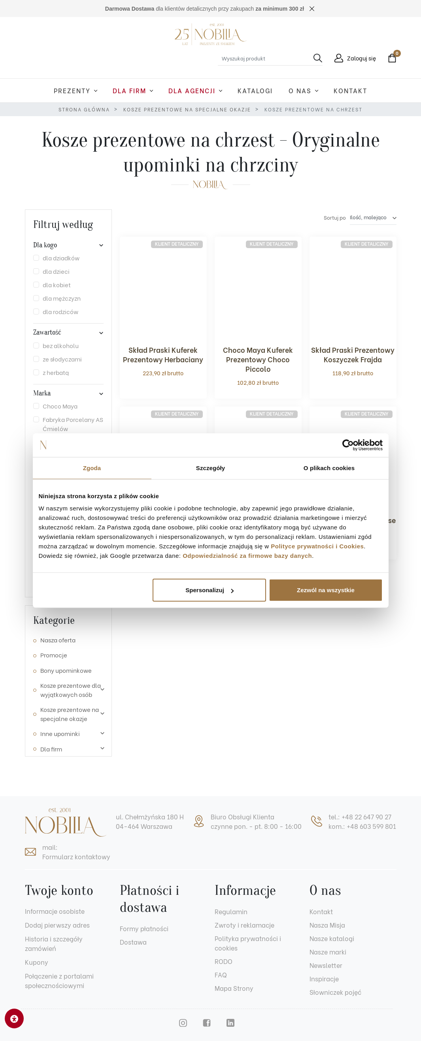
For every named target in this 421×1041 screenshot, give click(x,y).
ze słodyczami (62, 358)
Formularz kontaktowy (76, 856)
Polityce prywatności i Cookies (317, 546)
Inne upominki (60, 733)
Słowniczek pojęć (335, 991)
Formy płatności (144, 928)
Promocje (53, 654)
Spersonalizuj (209, 590)
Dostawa (133, 941)
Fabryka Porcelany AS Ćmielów (73, 424)
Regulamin (231, 911)
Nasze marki (328, 951)
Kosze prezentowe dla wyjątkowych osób (70, 689)
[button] (390, 58)
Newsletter (326, 964)
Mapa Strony (234, 987)
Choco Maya (60, 405)
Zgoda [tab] (92, 467)
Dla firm (51, 748)
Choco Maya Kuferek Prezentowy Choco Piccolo (258, 359)
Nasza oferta (58, 639)
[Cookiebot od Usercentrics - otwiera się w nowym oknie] (348, 445)
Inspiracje (324, 978)
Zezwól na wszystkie (326, 590)
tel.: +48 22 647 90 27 (359, 816)
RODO (223, 961)
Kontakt (321, 911)
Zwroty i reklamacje (244, 924)
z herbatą (56, 372)
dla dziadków (61, 257)
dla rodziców (60, 311)
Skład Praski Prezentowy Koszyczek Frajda (352, 354)
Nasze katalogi (332, 938)
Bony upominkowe (66, 670)
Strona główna (84, 109)
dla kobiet (57, 284)
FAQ (221, 974)
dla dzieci (56, 271)
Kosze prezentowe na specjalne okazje (187, 109)
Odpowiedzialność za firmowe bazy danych (247, 555)
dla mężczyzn (62, 298)
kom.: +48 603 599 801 (362, 825)
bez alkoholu (61, 345)
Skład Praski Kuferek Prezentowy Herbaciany (163, 354)
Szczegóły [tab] (210, 467)
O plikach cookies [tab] (329, 467)
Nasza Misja (327, 924)
